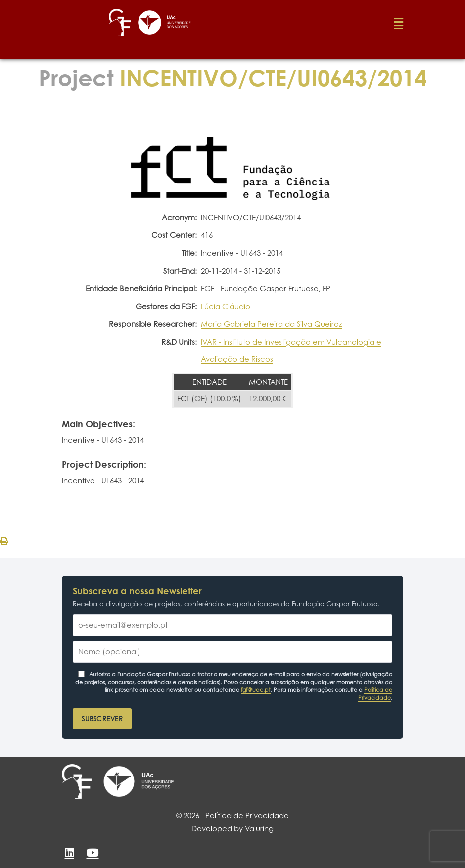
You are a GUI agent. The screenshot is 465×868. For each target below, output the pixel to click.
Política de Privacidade (375, 693)
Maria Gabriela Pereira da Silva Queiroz (271, 324)
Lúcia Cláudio (225, 306)
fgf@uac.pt (256, 689)
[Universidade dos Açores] (138, 781)
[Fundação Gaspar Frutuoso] (77, 781)
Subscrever (102, 719)
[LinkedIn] (69, 852)
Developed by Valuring (232, 828)
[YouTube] (92, 852)
